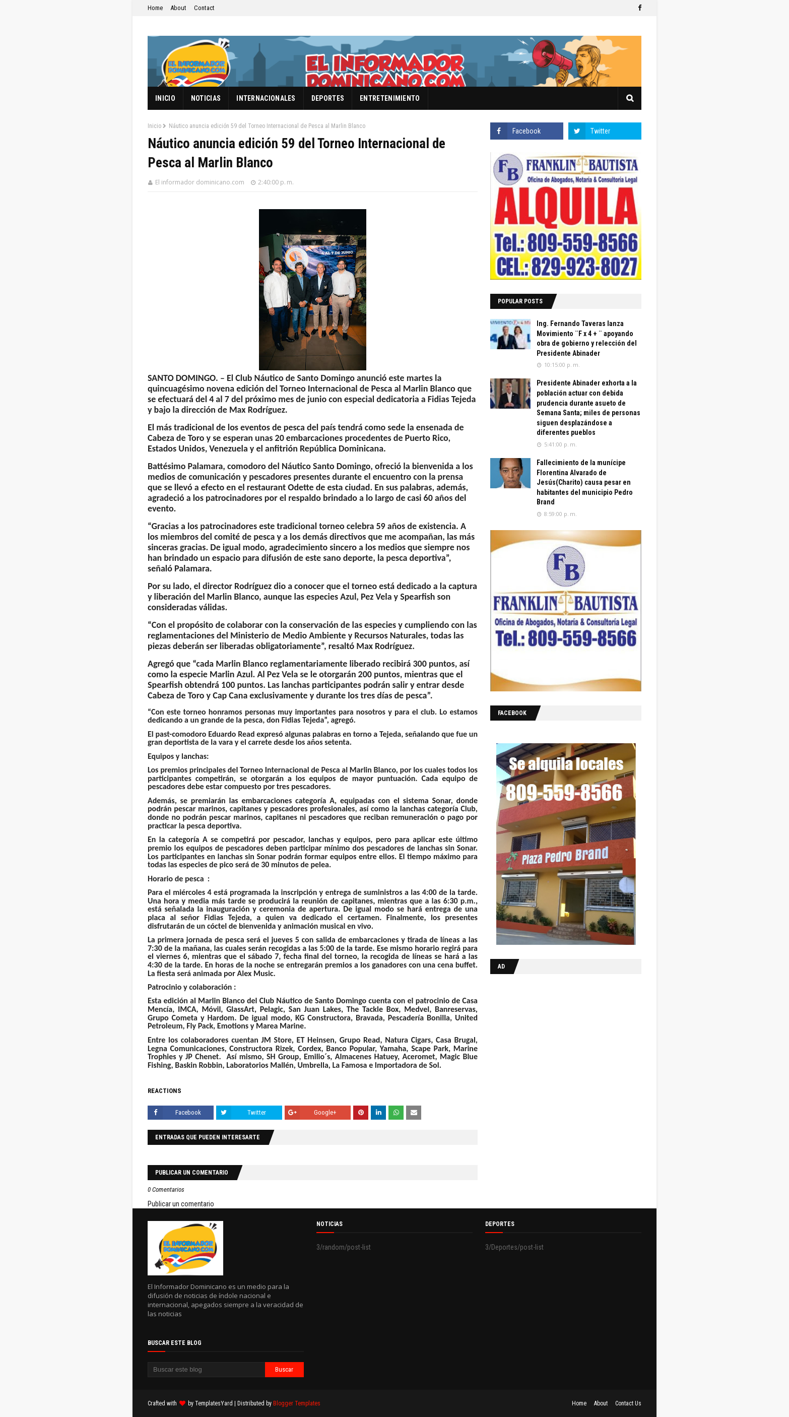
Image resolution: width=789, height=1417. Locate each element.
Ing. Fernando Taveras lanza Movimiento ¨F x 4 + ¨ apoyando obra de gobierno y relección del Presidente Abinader (587, 338)
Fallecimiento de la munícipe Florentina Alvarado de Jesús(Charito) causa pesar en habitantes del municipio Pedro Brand (585, 482)
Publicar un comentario (181, 1204)
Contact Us (628, 1403)
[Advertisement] (553, 1047)
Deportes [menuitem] (327, 98)
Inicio (154, 126)
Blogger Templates (296, 1403)
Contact (204, 8)
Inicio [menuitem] (165, 98)
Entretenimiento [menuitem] (390, 98)
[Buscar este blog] (206, 1369)
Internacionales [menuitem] (266, 98)
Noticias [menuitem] (206, 98)
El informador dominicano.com (199, 182)
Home (155, 8)
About (178, 8)
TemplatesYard (214, 1403)
